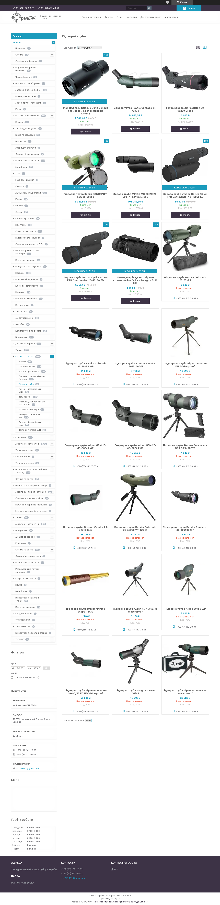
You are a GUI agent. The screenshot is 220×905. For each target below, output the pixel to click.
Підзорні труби (26, 384)
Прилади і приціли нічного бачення (32, 377)
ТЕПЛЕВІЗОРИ (22, 620)
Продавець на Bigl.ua (110, 899)
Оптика (19, 54)
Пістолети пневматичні (27, 115)
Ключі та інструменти (26, 286)
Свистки (19, 186)
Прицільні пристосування (28, 266)
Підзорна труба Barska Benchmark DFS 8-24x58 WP (185, 446)
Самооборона (22, 456)
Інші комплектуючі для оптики (31, 511)
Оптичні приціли (27, 366)
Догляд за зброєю (25, 343)
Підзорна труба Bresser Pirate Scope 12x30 (85, 610)
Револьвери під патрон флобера (27, 252)
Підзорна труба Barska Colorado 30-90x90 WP (86, 365)
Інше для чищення (24, 180)
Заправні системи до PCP (28, 90)
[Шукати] (149, 8)
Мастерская (171, 17)
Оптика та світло (24, 356)
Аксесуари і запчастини (27, 444)
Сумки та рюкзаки (24, 218)
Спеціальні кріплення (26, 61)
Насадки (19, 273)
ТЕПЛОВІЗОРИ (22, 626)
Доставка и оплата (150, 17)
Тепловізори (25, 397)
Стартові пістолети (25, 231)
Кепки (18, 109)
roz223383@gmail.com (27, 768)
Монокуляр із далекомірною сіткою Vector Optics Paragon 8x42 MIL (135, 280)
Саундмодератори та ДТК (29, 244)
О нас (120, 17)
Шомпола (20, 48)
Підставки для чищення (27, 237)
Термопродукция (24, 450)
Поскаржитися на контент (107, 902)
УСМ (17, 173)
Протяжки (20, 225)
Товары (109, 17)
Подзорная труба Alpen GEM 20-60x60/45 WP (135, 446)
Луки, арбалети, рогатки (28, 192)
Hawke (18, 585)
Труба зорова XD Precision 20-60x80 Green (185, 109)
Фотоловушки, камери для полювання (32, 403)
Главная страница (91, 17)
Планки (19, 122)
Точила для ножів (24, 463)
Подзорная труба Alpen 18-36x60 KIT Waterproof (185, 365)
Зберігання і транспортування (30, 492)
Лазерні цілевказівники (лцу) (30, 390)
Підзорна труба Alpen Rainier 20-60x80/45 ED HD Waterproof (85, 692)
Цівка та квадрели (25, 135)
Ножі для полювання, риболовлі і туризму (32, 471)
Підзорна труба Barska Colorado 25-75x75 (185, 279)
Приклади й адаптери (26, 279)
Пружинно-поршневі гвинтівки (26, 69)
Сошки (18, 212)
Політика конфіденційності (134, 902)
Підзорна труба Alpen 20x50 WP (185, 608)
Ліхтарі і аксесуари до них (30, 415)
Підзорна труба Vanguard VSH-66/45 (135, 692)
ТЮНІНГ (19, 639)
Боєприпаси (21, 337)
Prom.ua (127, 896)
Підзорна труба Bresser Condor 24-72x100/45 (85, 528)
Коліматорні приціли (29, 371)
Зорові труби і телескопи (28, 102)
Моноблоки (21, 167)
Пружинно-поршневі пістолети (31, 504)
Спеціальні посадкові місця (29, 498)
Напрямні (20, 292)
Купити (87, 131)
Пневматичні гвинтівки (27, 160)
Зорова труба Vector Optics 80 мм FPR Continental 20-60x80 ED (86, 279)
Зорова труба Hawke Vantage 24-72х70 (135, 109)
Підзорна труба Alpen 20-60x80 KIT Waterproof (185, 692)
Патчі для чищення (25, 260)
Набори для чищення (26, 298)
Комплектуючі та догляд (28, 331)
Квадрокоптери (23, 613)
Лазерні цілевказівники (27, 154)
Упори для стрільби (25, 147)
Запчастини (21, 311)
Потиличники (22, 305)
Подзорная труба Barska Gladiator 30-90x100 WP (185, 528)
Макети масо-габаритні (27, 83)
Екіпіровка (20, 437)
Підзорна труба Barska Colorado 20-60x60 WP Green (135, 528)
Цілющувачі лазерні (25, 96)
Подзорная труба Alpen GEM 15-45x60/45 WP (85, 446)
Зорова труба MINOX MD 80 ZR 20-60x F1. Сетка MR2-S (135, 195)
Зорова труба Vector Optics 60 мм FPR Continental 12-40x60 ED (185, 195)
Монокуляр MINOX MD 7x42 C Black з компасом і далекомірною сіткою (85, 110)
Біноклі (19, 205)
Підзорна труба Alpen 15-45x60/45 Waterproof (135, 610)
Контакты (131, 17)
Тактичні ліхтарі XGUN (30, 430)
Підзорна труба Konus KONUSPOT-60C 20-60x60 (85, 195)
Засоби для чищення (26, 128)
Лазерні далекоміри (29, 409)
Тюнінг (18, 350)
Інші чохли (20, 141)
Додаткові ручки (24, 318)
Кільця (18, 199)
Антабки (19, 324)
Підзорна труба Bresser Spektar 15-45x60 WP (135, 365)
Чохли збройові (23, 77)
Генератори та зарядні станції (31, 485)
